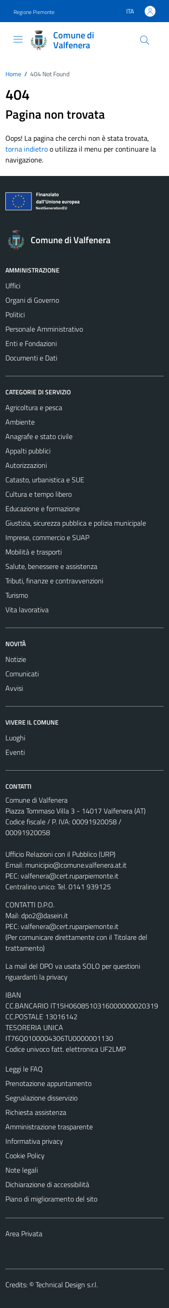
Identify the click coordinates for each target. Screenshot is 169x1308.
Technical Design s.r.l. (67, 1284)
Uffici (12, 285)
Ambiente (20, 421)
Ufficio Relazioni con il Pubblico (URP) (60, 854)
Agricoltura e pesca (33, 407)
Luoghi (15, 737)
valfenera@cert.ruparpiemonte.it (70, 875)
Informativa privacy (34, 1141)
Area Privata (23, 1233)
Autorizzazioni (26, 465)
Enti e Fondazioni (31, 343)
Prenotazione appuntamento (48, 1083)
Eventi (15, 752)
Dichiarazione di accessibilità (47, 1184)
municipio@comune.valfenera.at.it (76, 865)
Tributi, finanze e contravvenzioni (54, 580)
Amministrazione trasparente (49, 1126)
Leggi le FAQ (24, 1068)
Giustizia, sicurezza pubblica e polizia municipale (75, 523)
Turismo (16, 595)
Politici (15, 314)
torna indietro (26, 148)
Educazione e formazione (42, 508)
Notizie (15, 659)
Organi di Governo (32, 300)
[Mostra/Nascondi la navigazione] (18, 39)
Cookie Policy (25, 1155)
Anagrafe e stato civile (39, 436)
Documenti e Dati (31, 357)
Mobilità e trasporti (33, 551)
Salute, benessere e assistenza (51, 566)
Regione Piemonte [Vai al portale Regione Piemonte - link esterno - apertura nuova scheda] (34, 12)
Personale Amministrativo (44, 329)
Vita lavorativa (27, 609)
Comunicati (22, 673)
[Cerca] (144, 40)
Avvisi (14, 688)
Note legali (21, 1170)
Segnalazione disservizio (41, 1097)
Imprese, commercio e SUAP (47, 537)
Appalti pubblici (27, 450)
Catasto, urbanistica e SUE (44, 479)
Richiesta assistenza (35, 1112)
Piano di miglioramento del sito (51, 1198)
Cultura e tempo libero (38, 494)
